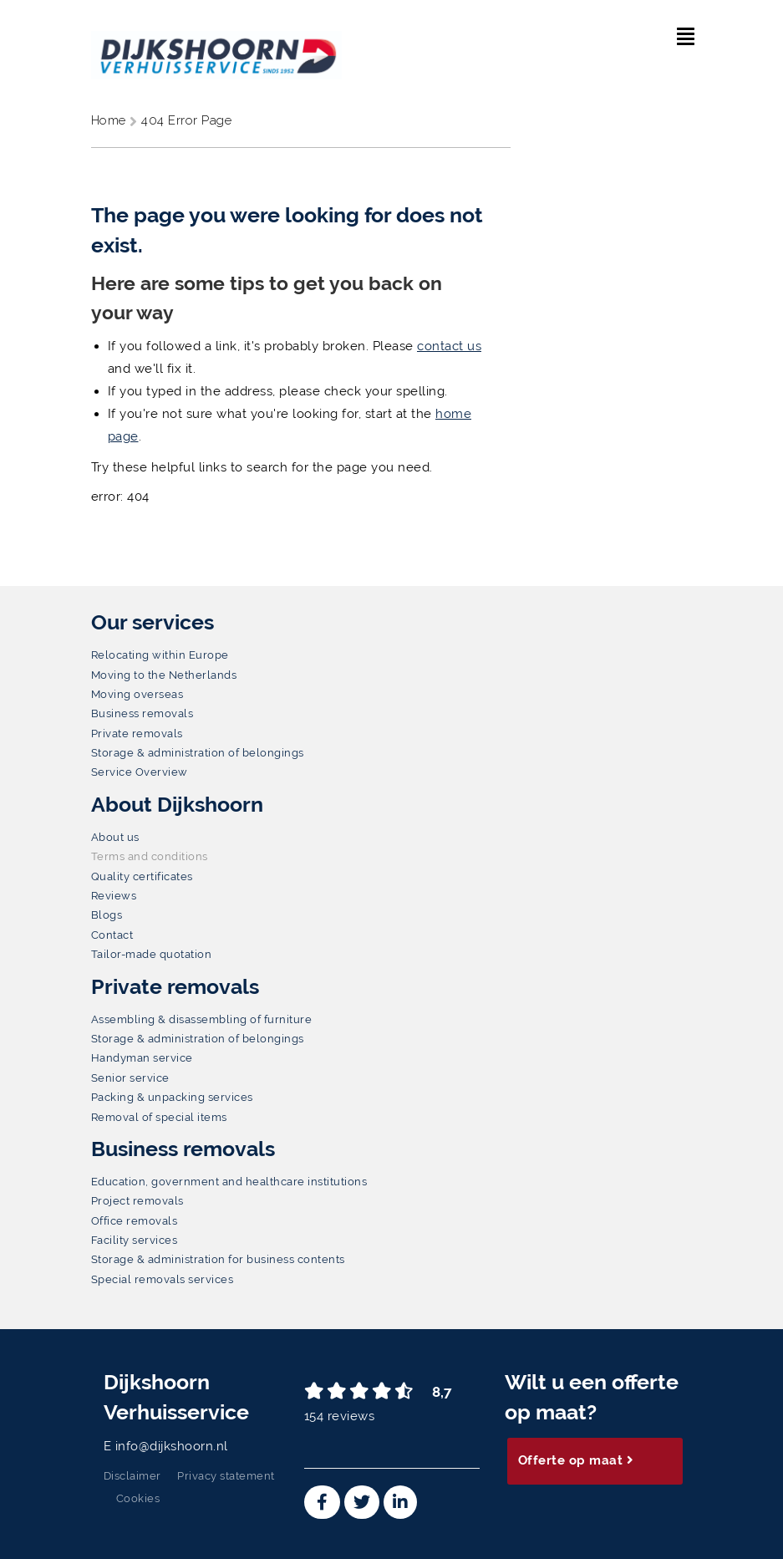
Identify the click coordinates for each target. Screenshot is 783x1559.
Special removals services (162, 1279)
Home (110, 120)
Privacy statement (226, 1476)
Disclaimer (132, 1476)
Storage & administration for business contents (218, 1259)
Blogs (107, 915)
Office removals (134, 1221)
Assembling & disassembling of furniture (202, 1019)
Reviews (114, 895)
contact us (449, 346)
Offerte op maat (576, 1460)
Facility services (134, 1240)
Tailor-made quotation (151, 954)
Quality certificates (142, 876)
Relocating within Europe (160, 655)
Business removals (142, 713)
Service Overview (139, 772)
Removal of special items (159, 1117)
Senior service (130, 1078)
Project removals (137, 1201)
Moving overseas (137, 694)
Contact (112, 935)
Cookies (138, 1498)
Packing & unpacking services (172, 1097)
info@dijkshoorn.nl (171, 1446)
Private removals (137, 733)
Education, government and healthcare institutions (229, 1181)
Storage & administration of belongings (197, 752)
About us (115, 837)
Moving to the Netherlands (164, 675)
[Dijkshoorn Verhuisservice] (216, 43)
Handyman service (142, 1058)
